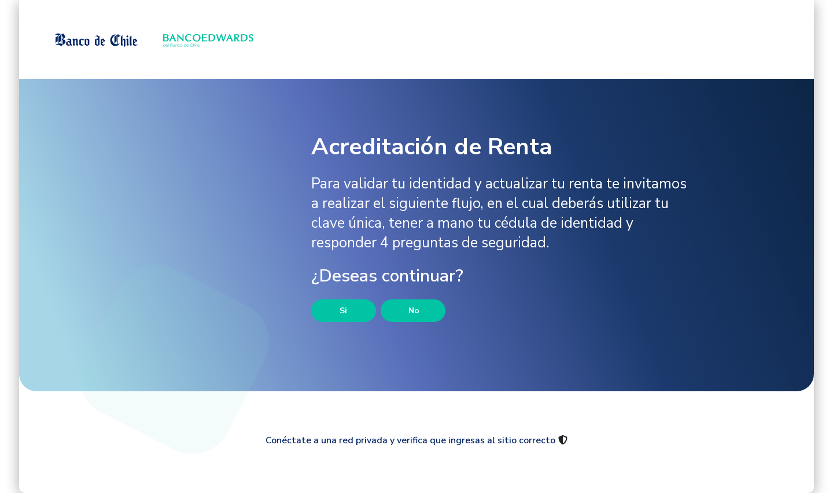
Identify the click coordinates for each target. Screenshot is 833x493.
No (413, 310)
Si (343, 310)
